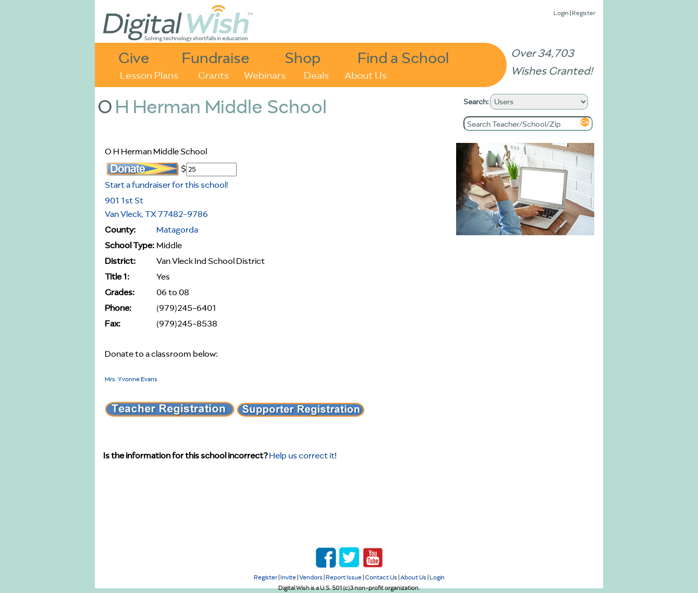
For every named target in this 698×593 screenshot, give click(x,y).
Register (583, 12)
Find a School (403, 57)
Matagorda (177, 229)
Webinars (265, 74)
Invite (288, 577)
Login (561, 12)
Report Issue (344, 577)
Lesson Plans (149, 74)
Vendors (311, 577)
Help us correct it (302, 455)
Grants (213, 74)
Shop (303, 57)
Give (134, 57)
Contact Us (381, 577)
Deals (316, 74)
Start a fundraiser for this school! (166, 184)
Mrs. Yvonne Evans (131, 378)
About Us (366, 74)
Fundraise (216, 57)
